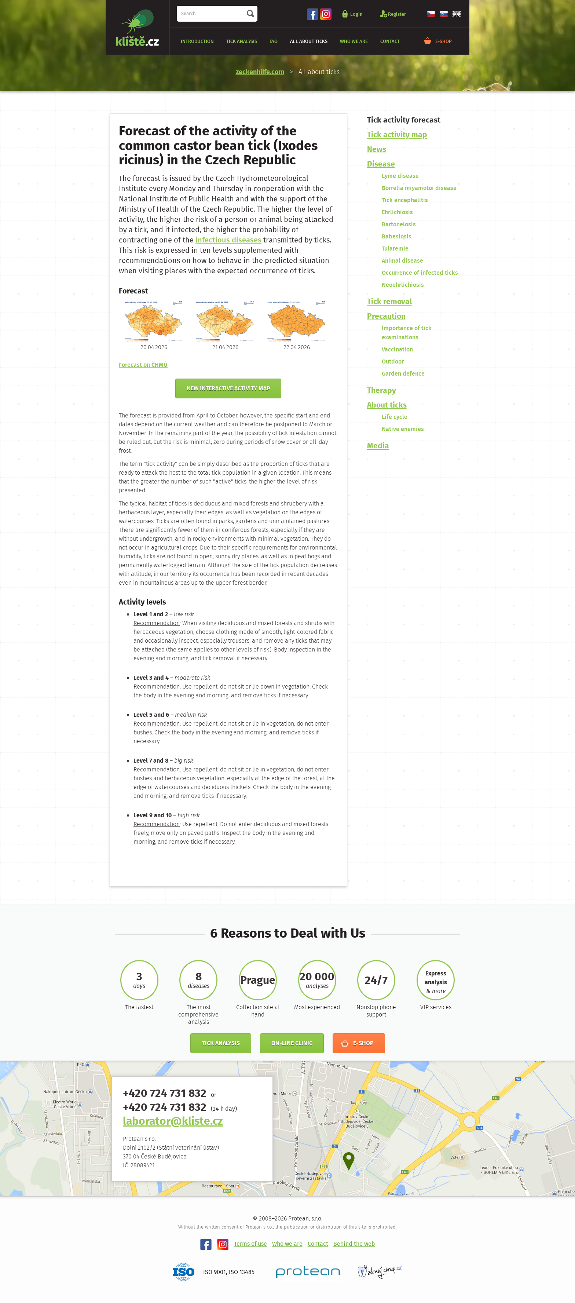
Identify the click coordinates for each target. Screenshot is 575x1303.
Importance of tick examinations (407, 333)
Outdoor (393, 361)
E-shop (443, 41)
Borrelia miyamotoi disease (419, 188)
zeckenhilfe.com (260, 72)
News (376, 150)
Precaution (386, 317)
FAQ (274, 41)
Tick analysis (241, 41)
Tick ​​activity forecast (403, 120)
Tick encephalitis (405, 200)
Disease (381, 164)
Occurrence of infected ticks (420, 273)
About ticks (387, 405)
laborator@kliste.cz (173, 1122)
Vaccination (397, 349)
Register (397, 14)
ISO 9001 (214, 1272)
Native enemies (403, 429)
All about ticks (308, 41)
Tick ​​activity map (397, 135)
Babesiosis (396, 236)
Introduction (197, 41)
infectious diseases (228, 240)
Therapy (381, 391)
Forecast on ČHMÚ (143, 365)
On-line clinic (291, 1043)
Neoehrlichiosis (403, 285)
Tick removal (389, 302)
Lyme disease (400, 176)
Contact (390, 41)
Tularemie (395, 248)
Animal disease (402, 261)
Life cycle (394, 417)
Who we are (354, 41)
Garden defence (403, 374)
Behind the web (354, 1244)
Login (356, 14)
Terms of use (250, 1244)
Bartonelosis (399, 224)
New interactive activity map (228, 388)
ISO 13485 (241, 1272)
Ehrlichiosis (397, 212)
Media (378, 446)
